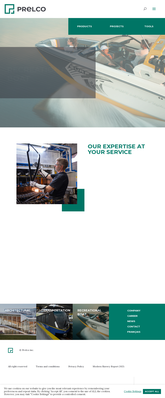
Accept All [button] (152, 391)
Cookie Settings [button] (132, 391)
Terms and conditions (48, 366)
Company (133, 310)
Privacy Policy (76, 366)
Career (132, 315)
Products (84, 26)
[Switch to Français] (133, 332)
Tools (148, 26)
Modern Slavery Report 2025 (108, 366)
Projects (117, 26)
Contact (133, 326)
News (131, 321)
